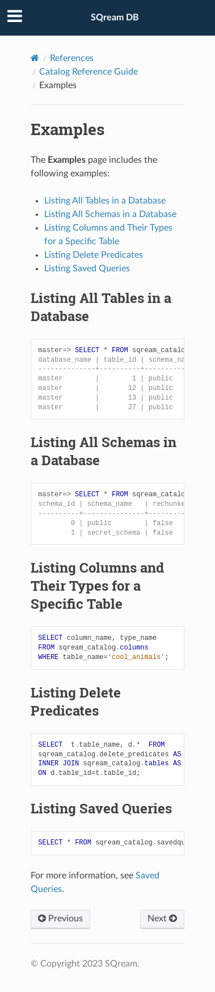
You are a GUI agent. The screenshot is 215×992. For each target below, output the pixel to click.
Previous (60, 918)
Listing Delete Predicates (93, 254)
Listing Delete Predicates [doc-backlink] (76, 701)
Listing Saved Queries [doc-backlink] (101, 808)
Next (162, 918)
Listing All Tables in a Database (105, 200)
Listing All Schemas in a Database (110, 214)
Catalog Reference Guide (88, 71)
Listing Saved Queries (87, 268)
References (72, 58)
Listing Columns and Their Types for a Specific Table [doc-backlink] (97, 585)
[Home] (35, 58)
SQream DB (115, 17)
